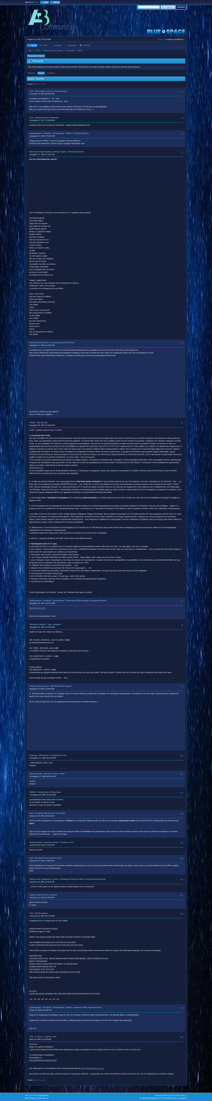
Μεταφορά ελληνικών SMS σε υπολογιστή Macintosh (83, 879)
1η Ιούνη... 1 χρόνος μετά (45, 1037)
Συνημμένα (51, 73)
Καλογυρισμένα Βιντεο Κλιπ (62, 343)
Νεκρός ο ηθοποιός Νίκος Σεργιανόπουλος (84, 1007)
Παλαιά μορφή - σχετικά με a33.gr (43, 774)
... (42, 84)
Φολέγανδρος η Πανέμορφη (49, 792)
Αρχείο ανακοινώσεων (39, 895)
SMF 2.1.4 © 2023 (31, 1095)
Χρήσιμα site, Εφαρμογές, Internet (44, 879)
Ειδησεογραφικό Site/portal (46, 118)
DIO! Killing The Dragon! (60, 686)
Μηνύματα (31, 73)
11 (44, 84)
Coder (62, 774)
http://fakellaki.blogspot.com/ (92, 1068)
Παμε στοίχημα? (54, 624)
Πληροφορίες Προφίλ (36, 56)
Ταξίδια (32, 423)
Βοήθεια (165, 1095)
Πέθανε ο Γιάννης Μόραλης (77, 133)
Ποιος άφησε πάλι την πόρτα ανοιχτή (51, 91)
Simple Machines (43, 1095)
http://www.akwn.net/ (37, 608)
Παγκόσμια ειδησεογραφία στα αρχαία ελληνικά (86, 600)
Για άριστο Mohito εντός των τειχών (50, 813)
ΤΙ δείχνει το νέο (66, 842)
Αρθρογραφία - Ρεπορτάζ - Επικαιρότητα (46, 133)
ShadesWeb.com (43, 1098)
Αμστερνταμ (42, 423)
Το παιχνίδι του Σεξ (58, 755)
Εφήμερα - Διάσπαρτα (38, 755)
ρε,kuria (53, 895)
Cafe (31, 91)
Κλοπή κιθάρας (41, 913)
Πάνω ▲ (184, 1095)
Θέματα (41, 73)
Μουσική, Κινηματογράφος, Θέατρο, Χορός (47, 152)
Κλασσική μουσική (76, 152)
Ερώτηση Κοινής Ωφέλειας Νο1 (48, 858)
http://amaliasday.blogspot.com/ (43, 1060)
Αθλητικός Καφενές (37, 624)
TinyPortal (158, 1095)
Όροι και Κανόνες (174, 1095)
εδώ (41, 468)
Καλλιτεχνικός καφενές (39, 343)
